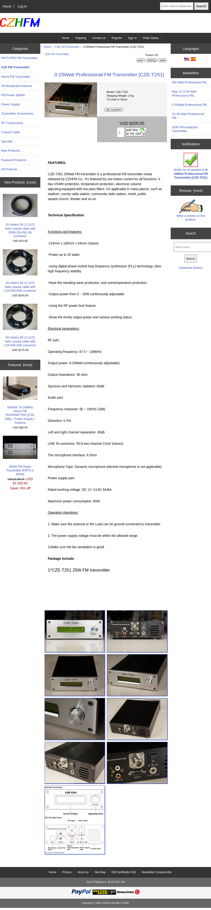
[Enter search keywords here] (176, 6)
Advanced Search (191, 267)
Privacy (66, 872)
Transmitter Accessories (17, 113)
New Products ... (12, 150)
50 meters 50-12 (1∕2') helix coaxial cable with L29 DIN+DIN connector (20, 325)
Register (117, 38)
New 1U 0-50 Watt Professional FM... (184, 93)
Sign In (132, 38)
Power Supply (10, 104)
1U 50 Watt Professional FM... (188, 116)
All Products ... (11, 169)
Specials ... (8, 141)
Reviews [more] (191, 190)
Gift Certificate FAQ (124, 872)
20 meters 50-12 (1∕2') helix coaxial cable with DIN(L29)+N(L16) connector (20, 216)
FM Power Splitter (13, 95)
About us (82, 872)
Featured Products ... (15, 160)
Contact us (99, 38)
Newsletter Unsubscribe (157, 872)
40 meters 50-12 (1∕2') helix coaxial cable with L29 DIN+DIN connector (20, 270)
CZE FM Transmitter (67, 46)
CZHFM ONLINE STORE (115, 903)
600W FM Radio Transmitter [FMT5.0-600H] (20, 456)
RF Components (12, 123)
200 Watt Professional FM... (190, 82)
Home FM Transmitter (15, 76)
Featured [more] (20, 365)
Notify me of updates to (191, 166)
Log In (22, 6)
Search (191, 233)
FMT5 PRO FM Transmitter (19, 58)
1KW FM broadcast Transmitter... (185, 129)
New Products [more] (20, 182)
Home (7, 6)
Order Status (151, 38)
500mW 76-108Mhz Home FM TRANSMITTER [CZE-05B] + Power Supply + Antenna (20, 400)
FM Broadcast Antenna (16, 86)
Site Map (100, 872)
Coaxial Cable (10, 132)
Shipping (80, 38)
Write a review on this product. (191, 210)
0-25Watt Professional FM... (190, 105)
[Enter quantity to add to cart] (120, 132)
